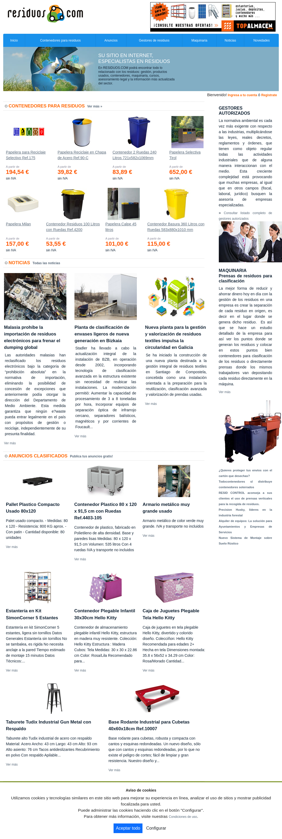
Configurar (156, 828)
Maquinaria (199, 40)
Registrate (269, 95)
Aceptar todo (128, 828)
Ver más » (94, 106)
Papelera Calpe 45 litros (120, 227)
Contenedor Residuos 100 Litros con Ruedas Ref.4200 (73, 227)
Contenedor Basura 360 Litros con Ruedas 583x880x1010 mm (175, 227)
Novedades (261, 40)
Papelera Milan (18, 224)
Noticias (230, 40)
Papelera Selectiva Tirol (185, 155)
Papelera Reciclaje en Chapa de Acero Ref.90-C (82, 155)
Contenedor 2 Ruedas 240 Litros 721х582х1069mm (134, 155)
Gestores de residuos (154, 40)
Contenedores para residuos (60, 40)
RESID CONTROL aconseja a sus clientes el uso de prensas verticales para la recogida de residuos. (245, 498)
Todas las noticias (46, 263)
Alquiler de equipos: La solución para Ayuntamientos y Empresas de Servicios (245, 526)
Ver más (10, 443)
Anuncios (111, 40)
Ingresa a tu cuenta (242, 95)
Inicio (14, 40)
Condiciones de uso (183, 817)
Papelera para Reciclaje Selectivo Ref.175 (26, 155)
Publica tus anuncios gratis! (91, 456)
